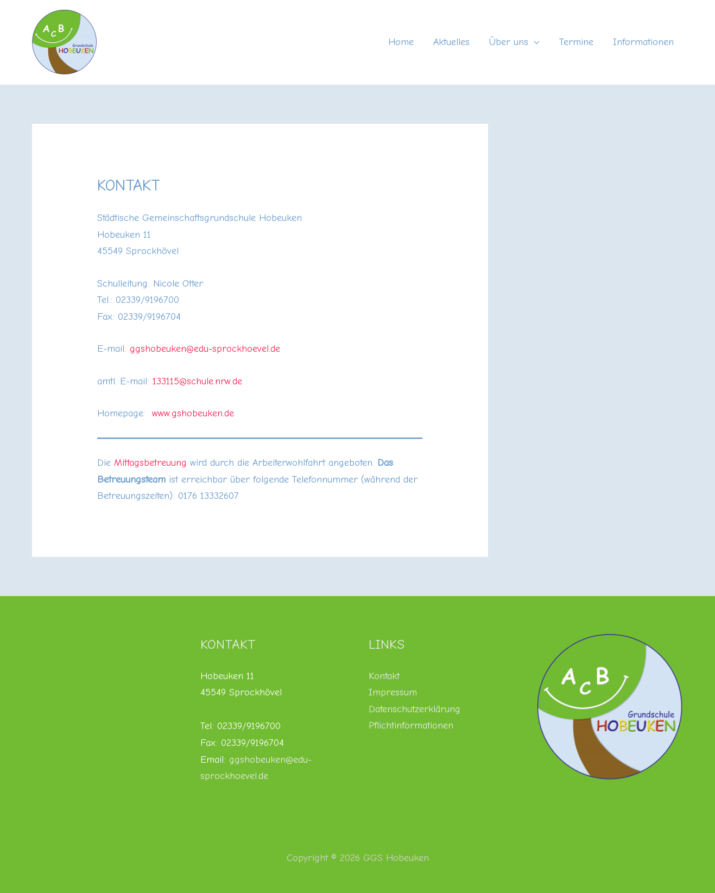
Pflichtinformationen (411, 725)
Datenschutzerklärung (414, 709)
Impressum (393, 692)
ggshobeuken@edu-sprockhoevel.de (205, 348)
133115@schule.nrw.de (197, 381)
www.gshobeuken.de (193, 413)
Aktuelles (451, 42)
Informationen (643, 42)
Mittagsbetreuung (150, 462)
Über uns (508, 42)
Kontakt (384, 676)
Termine (576, 42)
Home (401, 42)
